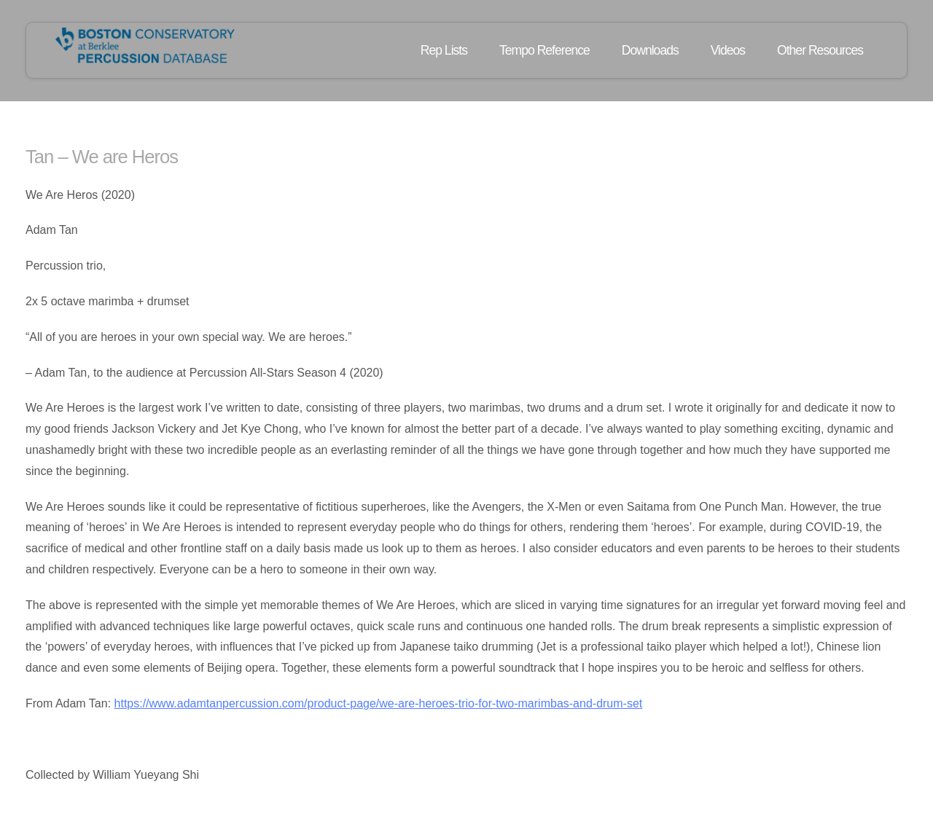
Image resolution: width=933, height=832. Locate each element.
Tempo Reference (544, 50)
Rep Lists (444, 50)
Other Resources (820, 50)
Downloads (650, 50)
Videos (728, 50)
